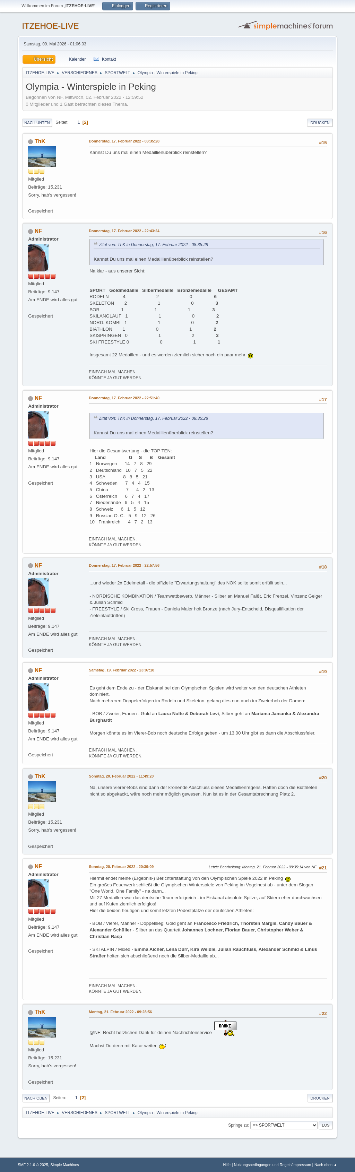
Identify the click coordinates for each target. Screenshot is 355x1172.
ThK (40, 141)
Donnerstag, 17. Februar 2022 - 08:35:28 (124, 141)
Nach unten (37, 123)
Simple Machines (65, 1165)
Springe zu (238, 1125)
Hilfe (227, 1165)
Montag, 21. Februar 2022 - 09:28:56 (120, 1012)
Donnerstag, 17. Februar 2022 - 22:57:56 (124, 565)
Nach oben (35, 1098)
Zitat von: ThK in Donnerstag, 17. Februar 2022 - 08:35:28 (153, 244)
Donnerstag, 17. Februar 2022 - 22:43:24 (124, 231)
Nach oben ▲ (325, 1165)
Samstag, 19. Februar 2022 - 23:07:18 (121, 670)
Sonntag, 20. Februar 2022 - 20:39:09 (121, 867)
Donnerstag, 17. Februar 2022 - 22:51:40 (124, 398)
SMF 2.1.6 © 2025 (33, 1165)
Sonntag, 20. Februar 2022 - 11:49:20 (121, 776)
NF (38, 231)
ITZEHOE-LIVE (50, 26)
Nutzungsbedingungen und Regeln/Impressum (272, 1165)
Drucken (319, 123)
